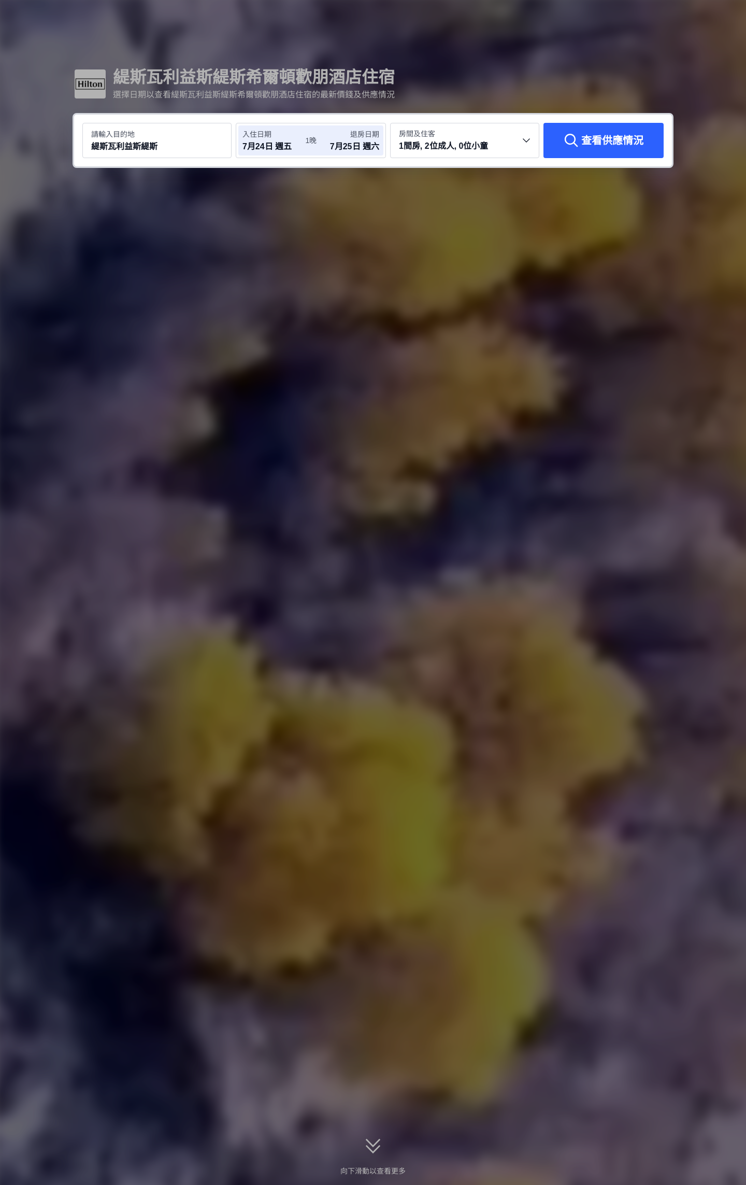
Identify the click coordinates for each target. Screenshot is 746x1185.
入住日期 (256, 134)
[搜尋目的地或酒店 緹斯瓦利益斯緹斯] (157, 140)
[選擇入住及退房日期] (273, 140)
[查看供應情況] (603, 140)
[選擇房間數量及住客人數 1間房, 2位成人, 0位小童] (465, 140)
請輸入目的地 (113, 134)
